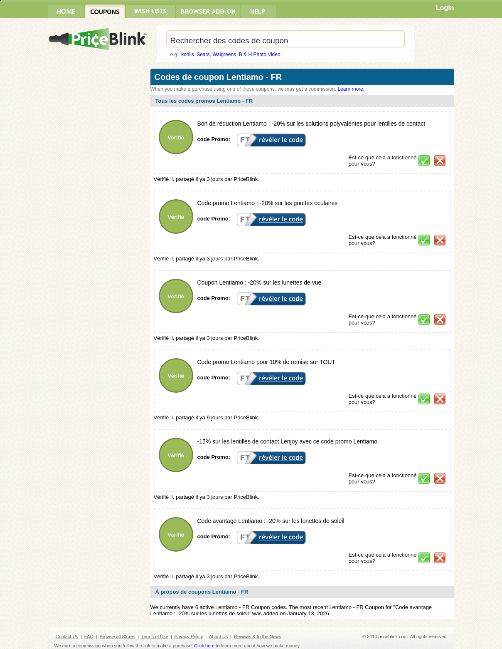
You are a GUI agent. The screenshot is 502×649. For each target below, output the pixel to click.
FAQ (89, 636)
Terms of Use (154, 636)
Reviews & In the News (257, 636)
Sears (203, 54)
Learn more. (350, 89)
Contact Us (67, 636)
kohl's (187, 54)
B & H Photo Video (260, 54)
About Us (218, 636)
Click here (204, 645)
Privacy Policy (189, 636)
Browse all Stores (117, 636)
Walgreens (224, 54)
